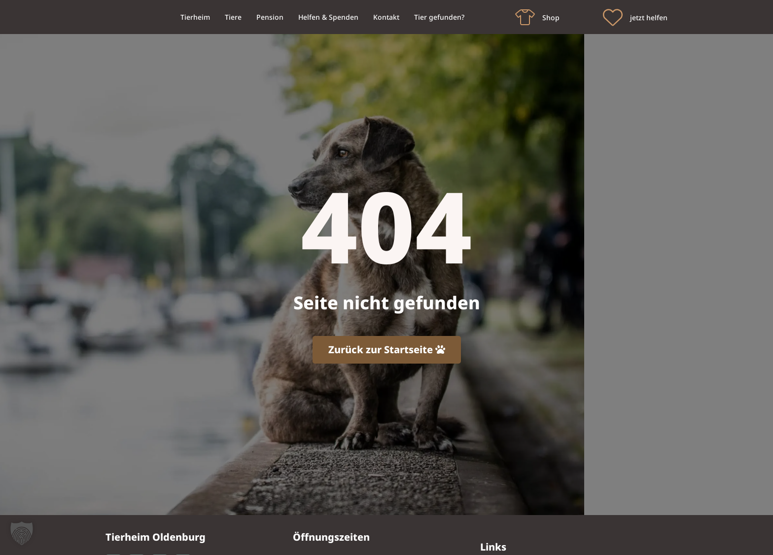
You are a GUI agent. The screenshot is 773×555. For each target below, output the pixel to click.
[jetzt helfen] (613, 17)
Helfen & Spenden (328, 17)
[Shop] (525, 17)
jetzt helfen (649, 17)
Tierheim (195, 17)
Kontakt (386, 17)
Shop (551, 17)
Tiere (233, 17)
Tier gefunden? (439, 17)
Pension (269, 17)
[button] (21, 533)
